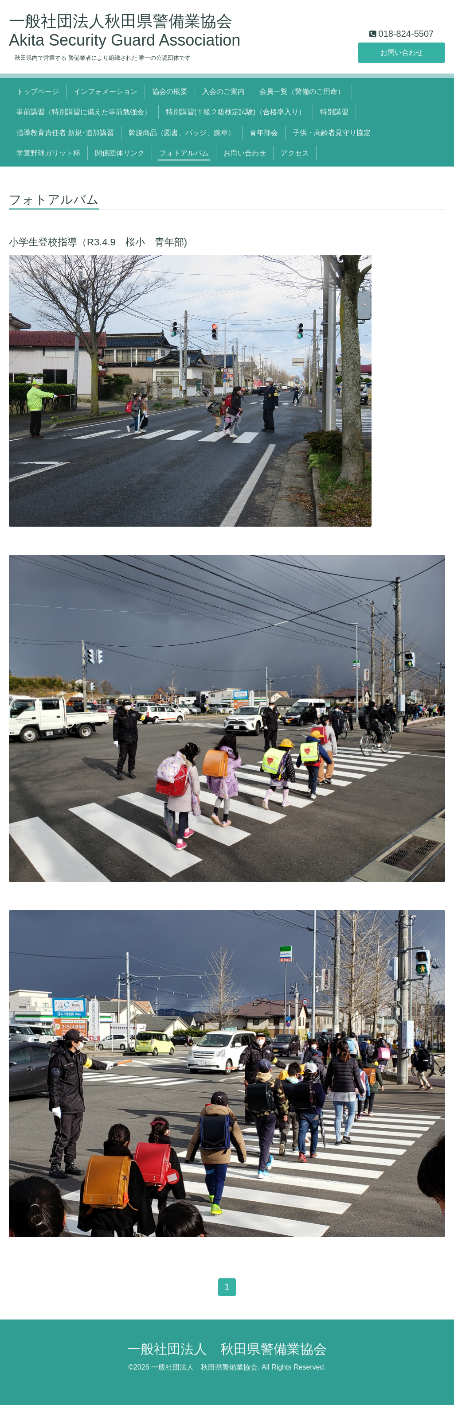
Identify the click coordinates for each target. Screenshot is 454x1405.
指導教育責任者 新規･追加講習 (65, 132)
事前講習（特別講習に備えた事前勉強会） (83, 112)
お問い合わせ (401, 52)
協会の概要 (170, 91)
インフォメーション (105, 91)
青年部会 (264, 132)
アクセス (295, 153)
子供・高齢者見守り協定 (332, 132)
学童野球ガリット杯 (48, 153)
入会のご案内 (223, 91)
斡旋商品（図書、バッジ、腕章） (182, 132)
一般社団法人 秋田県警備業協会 (227, 1349)
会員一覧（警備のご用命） (301, 91)
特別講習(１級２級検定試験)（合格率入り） (235, 112)
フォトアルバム (184, 153)
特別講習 (334, 112)
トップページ (37, 91)
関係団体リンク (120, 153)
